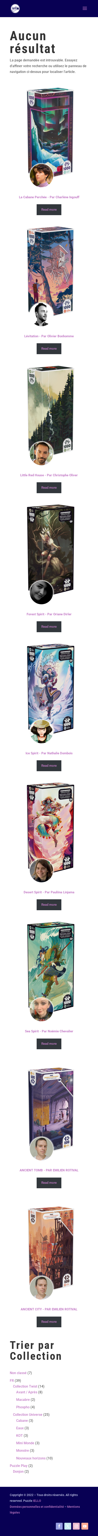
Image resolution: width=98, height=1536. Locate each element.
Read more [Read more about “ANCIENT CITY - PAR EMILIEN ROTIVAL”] (49, 1322)
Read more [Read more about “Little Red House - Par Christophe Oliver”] (49, 488)
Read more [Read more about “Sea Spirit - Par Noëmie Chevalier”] (49, 1044)
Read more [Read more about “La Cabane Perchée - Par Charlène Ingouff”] (49, 210)
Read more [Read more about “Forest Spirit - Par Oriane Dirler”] (49, 627)
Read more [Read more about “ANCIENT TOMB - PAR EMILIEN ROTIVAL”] (49, 1183)
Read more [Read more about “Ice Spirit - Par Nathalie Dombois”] (49, 766)
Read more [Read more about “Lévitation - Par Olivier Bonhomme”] (49, 349)
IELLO (37, 1500)
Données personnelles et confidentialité (37, 1506)
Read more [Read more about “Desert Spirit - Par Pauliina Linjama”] (49, 905)
